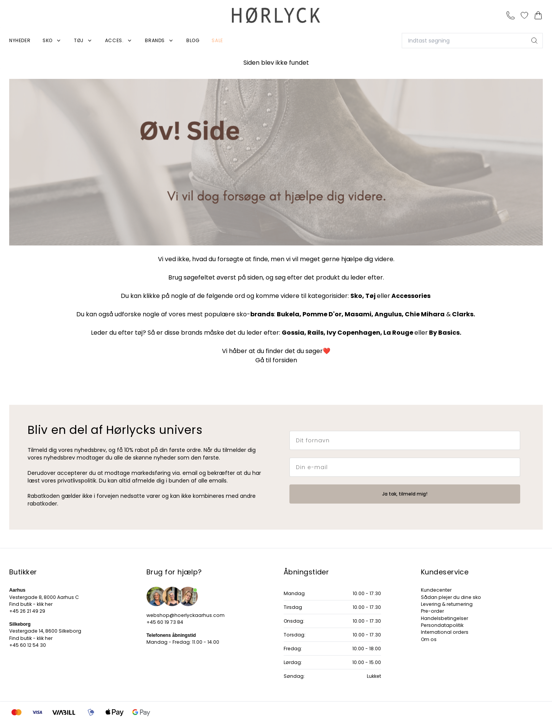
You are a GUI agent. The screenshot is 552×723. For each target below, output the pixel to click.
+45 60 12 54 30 (27, 645)
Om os (429, 639)
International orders (444, 632)
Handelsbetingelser (444, 618)
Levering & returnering (447, 604)
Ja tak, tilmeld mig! (404, 494)
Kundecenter (436, 590)
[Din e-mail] (404, 467)
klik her (45, 604)
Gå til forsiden (276, 360)
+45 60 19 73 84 (164, 622)
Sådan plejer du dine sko (451, 597)
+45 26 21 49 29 (27, 611)
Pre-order (432, 611)
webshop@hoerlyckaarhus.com (185, 615)
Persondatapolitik (442, 625)
